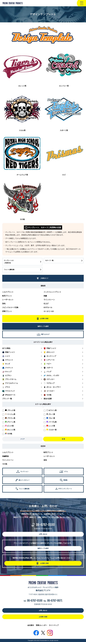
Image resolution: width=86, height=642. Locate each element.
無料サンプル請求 (43, 548)
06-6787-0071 (54, 600)
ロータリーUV (49, 311)
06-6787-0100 (45, 525)
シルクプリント (7, 292)
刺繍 (45, 296)
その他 (4, 464)
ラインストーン (49, 300)
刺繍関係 (5, 456)
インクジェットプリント (52, 292)
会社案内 (30, 625)
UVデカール (48, 307)
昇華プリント (7, 311)
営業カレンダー (41, 625)
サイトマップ (54, 625)
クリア (22, 439)
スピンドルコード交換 (10, 307)
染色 (3, 303)
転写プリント (7, 296)
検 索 (63, 439)
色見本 (43, 446)
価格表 (43, 286)
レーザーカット (7, 300)
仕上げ (46, 303)
